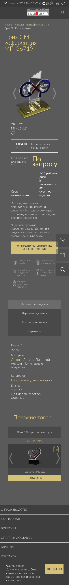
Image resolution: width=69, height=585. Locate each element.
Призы (30, 24)
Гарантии (34, 331)
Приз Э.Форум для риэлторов (35, 432)
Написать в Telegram (40, 3)
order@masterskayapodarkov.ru (47, 4)
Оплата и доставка (16, 537)
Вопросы (8, 528)
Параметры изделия (34, 304)
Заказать (35, 478)
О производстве (14, 509)
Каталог (19, 24)
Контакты (8, 556)
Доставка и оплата (34, 322)
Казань (11, 3)
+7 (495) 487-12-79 (26, 3)
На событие (42, 24)
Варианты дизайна (34, 313)
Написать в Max (43, 3)
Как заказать (11, 519)
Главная (8, 24)
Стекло (16, 360)
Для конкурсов (41, 380)
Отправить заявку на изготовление (34, 248)
